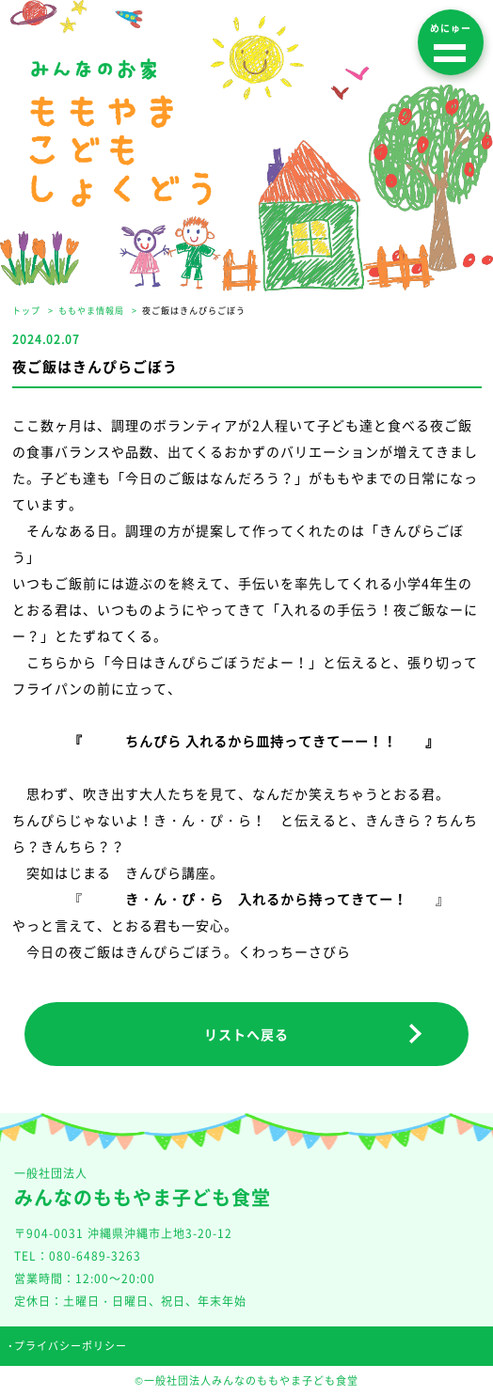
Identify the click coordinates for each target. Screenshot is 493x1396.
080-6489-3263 (95, 1255)
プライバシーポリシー (70, 1346)
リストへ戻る (246, 1034)
